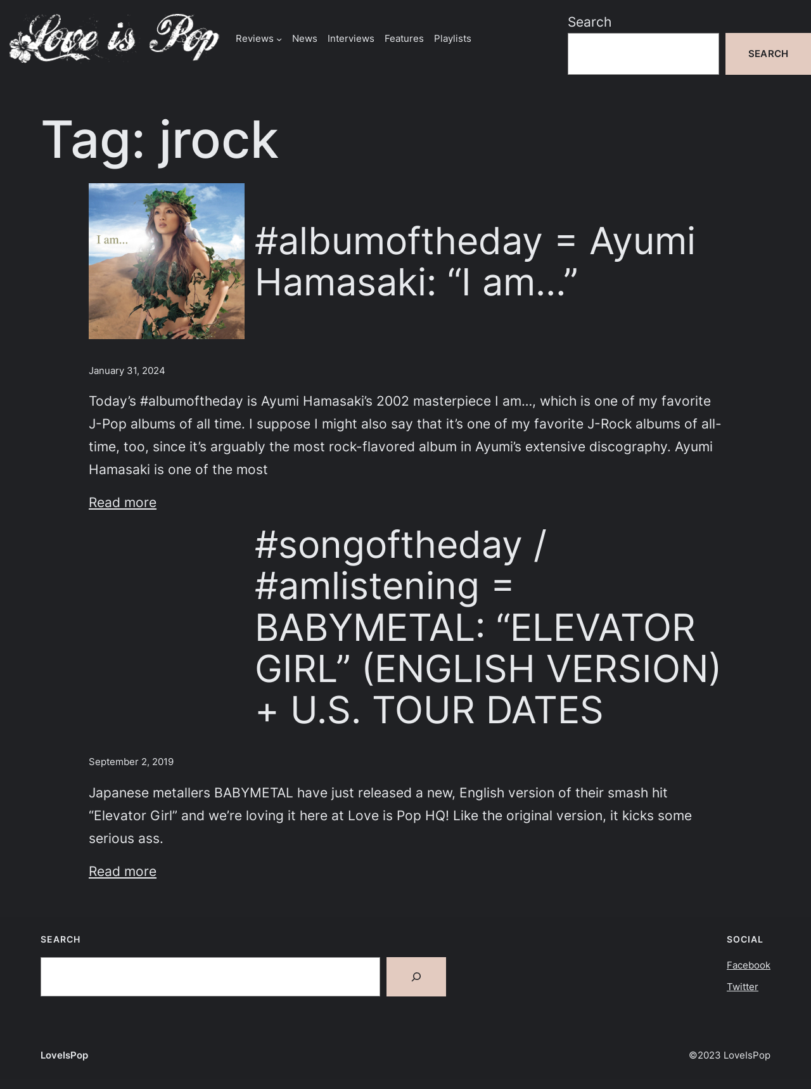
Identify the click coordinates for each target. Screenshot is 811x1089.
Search (589, 21)
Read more (122, 502)
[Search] (416, 976)
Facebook (748, 965)
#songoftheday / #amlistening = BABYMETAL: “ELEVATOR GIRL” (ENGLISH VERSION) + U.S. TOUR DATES (488, 627)
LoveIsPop (64, 1055)
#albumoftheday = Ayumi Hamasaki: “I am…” (475, 261)
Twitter (742, 987)
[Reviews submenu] (279, 38)
